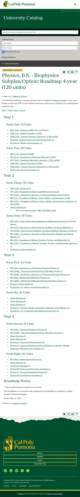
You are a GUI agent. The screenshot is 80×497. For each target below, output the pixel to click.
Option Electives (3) (18, 207)
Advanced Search (9, 57)
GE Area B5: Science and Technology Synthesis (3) (30, 369)
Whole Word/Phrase (12, 52)
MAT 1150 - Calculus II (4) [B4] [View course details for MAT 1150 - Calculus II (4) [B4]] (22, 154)
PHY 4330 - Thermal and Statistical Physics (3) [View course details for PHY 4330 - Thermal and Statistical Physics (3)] (28, 330)
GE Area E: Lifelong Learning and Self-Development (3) (32, 140)
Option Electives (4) (18, 298)
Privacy (14, 486)
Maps (40, 456)
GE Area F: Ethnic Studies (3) (21, 284)
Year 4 (22, 110)
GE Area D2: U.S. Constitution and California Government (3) (34, 311)
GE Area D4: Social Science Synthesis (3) (26, 375)
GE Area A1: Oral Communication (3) (25, 170)
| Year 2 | (10, 110)
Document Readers (34, 486)
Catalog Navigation (11, 63)
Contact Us (40, 464)
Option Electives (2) (18, 339)
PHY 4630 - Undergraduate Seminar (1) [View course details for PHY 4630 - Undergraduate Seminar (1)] (26, 359)
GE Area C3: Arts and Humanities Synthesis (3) (29, 372)
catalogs (21, 494)
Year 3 (16, 110)
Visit (40, 460)
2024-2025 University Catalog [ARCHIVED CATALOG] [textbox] (19, 32)
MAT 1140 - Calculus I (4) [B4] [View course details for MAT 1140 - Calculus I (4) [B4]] (22, 130)
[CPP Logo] (19, 444)
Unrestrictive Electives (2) (20, 366)
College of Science (19, 96)
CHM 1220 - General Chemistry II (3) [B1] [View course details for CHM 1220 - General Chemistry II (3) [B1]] (26, 163)
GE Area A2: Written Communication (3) (26, 143)
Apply (40, 453)
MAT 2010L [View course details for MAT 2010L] (51, 210)
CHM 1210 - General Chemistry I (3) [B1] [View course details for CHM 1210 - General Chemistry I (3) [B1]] (26, 133)
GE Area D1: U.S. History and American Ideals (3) (29, 287)
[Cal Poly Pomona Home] (19, 4)
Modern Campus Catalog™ (55, 494)
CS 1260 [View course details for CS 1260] (31, 210)
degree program (60, 100)
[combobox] (40, 32)
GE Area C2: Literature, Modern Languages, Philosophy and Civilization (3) (40, 308)
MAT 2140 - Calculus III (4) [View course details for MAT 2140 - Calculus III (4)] (20, 188)
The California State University (20, 482)
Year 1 (4, 110)
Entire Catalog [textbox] (7, 43)
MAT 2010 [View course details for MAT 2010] (42, 210)
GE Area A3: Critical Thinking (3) (23, 250)
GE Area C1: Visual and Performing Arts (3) (27, 342)
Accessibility (22, 486)
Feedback (6, 486)
